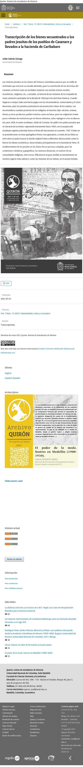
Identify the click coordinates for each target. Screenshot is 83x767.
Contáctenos (35, 729)
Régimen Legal (8, 707)
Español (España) (12, 378)
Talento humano (8, 710)
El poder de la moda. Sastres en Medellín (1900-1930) (28, 653)
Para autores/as (11, 583)
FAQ (31, 716)
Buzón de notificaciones (11, 736)
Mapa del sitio (35, 710)
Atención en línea (37, 723)
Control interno (8, 729)
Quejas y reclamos (37, 720)
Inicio (7, 24)
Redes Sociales (36, 713)
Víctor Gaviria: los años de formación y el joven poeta (28, 645)
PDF (7, 283)
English (8, 373)
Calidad (5, 732)
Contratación (7, 713)
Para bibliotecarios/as (13, 588)
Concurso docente (9, 723)
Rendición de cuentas (10, 720)
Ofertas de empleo (9, 716)
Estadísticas (34, 732)
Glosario (33, 736)
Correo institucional (38, 707)
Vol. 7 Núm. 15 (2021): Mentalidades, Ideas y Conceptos (47, 24)
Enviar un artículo (14, 559)
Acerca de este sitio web (71, 745)
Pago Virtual (7, 726)
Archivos (16, 24)
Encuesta (33, 726)
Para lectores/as (11, 579)
